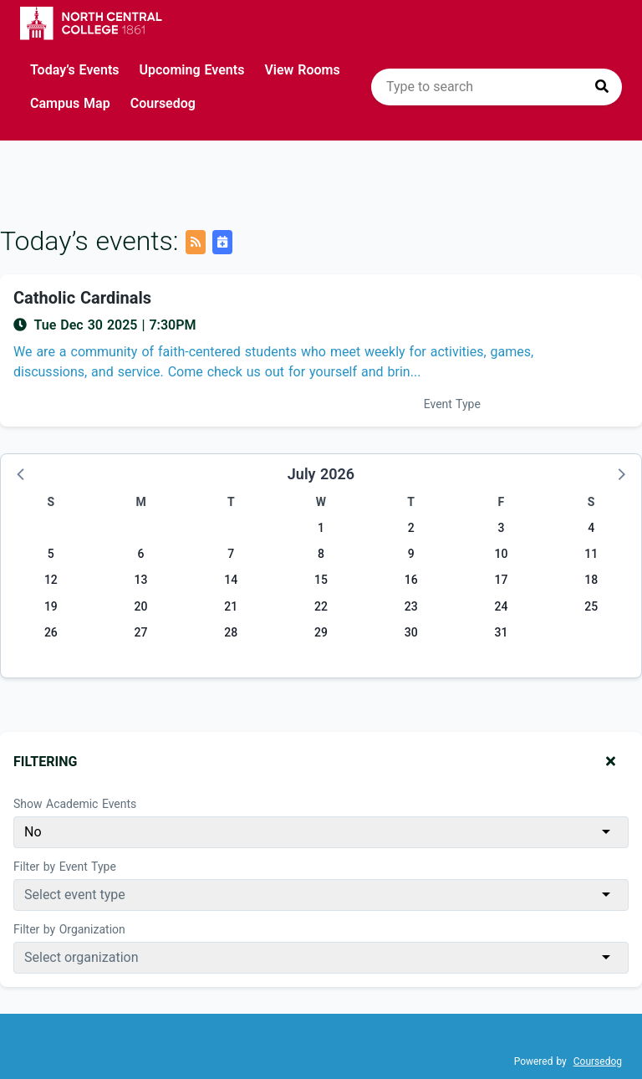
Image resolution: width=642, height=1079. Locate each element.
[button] (21, 473)
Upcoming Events (192, 70)
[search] (496, 87)
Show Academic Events (74, 804)
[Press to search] (602, 87)
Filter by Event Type (64, 866)
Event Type (452, 404)
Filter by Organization (69, 929)
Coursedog (163, 103)
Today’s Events (75, 70)
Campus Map (70, 103)
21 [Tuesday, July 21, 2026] (230, 606)
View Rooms (301, 70)
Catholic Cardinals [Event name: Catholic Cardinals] (82, 298)
